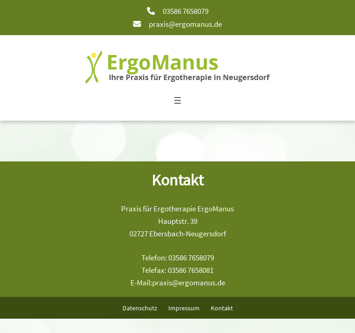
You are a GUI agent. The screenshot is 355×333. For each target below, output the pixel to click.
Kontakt (222, 308)
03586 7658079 (185, 11)
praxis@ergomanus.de (185, 24)
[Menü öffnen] (177, 100)
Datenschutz (139, 308)
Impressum (184, 308)
